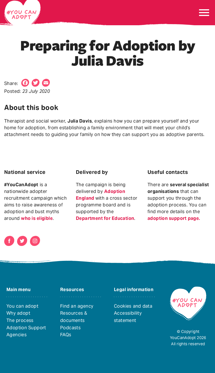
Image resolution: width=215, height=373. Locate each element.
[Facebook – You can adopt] (9, 241)
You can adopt (22, 306)
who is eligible (37, 218)
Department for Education (105, 218)
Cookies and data (133, 306)
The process (20, 320)
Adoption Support (26, 328)
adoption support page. (174, 218)
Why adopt (18, 313)
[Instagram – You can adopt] (35, 241)
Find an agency (76, 306)
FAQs (65, 335)
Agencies (16, 335)
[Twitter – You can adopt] (22, 241)
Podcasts (70, 328)
